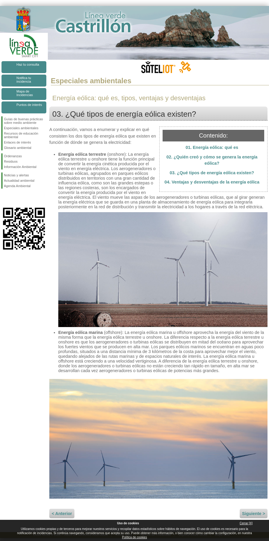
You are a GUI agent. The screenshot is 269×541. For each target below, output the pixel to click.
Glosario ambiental (17, 147)
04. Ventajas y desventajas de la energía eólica (211, 182)
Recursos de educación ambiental (21, 135)
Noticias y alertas (16, 175)
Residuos (11, 161)
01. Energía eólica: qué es (212, 147)
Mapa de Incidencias (24, 93)
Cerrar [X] (246, 523)
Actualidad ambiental (19, 180)
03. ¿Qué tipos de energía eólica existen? (212, 172)
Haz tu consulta (27, 64)
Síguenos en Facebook (5, 198)
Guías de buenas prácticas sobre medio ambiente (23, 120)
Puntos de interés (29, 105)
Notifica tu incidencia (23, 79)
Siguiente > (253, 513)
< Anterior (62, 513)
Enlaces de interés (17, 142)
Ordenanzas (13, 156)
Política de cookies (134, 537)
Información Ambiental (20, 167)
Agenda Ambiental (17, 186)
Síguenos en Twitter (15, 198)
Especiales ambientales (21, 128)
